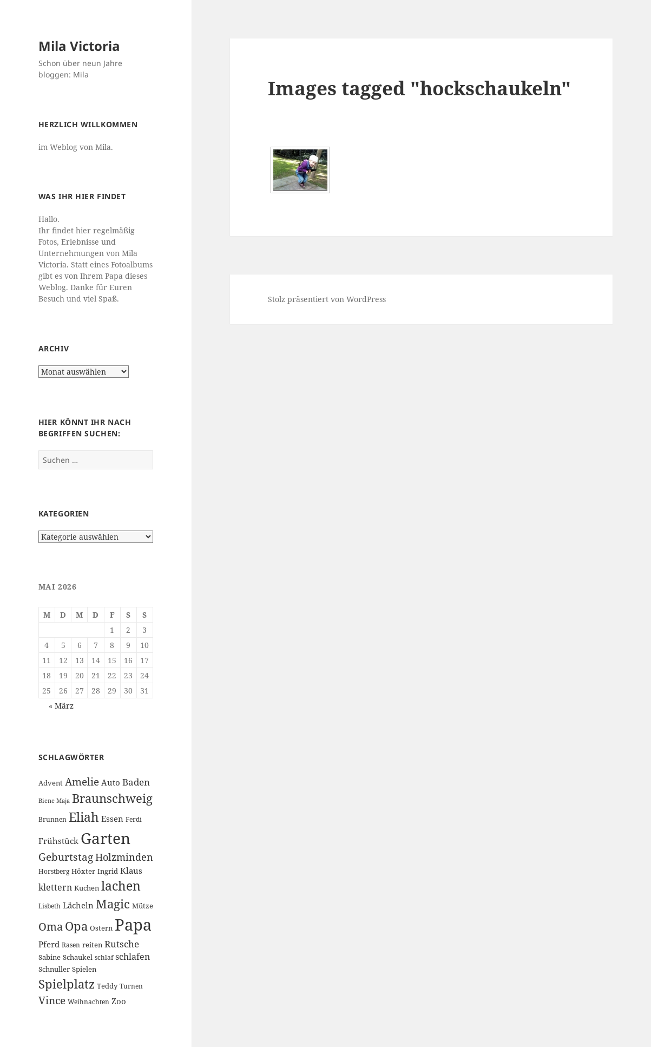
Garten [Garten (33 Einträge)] (105, 838)
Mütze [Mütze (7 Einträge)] (142, 906)
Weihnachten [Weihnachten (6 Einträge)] (88, 1001)
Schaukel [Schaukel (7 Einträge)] (78, 957)
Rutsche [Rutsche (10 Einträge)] (121, 944)
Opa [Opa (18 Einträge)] (76, 926)
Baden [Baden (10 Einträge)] (136, 782)
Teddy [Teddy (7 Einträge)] (107, 986)
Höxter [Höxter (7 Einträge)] (83, 871)
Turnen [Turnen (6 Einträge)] (131, 986)
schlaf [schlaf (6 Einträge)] (104, 957)
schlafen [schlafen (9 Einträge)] (132, 957)
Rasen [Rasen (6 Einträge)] (71, 945)
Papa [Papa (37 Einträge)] (133, 924)
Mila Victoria (79, 46)
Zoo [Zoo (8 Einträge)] (118, 1001)
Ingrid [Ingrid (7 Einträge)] (107, 871)
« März (61, 706)
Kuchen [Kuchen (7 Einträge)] (86, 888)
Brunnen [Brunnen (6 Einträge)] (52, 819)
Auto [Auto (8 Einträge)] (110, 782)
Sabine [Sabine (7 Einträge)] (49, 957)
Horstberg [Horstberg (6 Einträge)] (53, 871)
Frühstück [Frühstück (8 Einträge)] (58, 840)
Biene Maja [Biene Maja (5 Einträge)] (54, 800)
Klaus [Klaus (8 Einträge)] (131, 870)
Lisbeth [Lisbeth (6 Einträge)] (49, 906)
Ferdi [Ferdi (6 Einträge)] (134, 819)
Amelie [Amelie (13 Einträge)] (82, 781)
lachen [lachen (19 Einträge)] (121, 886)
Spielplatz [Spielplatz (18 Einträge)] (66, 984)
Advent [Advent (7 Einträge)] (50, 783)
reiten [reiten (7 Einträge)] (92, 945)
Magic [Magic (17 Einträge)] (113, 904)
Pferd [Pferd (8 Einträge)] (49, 944)
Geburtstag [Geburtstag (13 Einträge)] (65, 856)
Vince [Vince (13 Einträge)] (51, 1000)
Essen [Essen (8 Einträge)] (112, 818)
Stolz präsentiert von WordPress (327, 299)
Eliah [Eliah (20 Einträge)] (84, 817)
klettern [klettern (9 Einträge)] (55, 887)
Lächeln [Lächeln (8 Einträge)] (78, 905)
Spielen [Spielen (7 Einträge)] (84, 969)
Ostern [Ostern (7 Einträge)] (101, 928)
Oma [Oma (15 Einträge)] (50, 926)
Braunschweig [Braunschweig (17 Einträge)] (112, 798)
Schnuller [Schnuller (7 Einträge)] (54, 969)
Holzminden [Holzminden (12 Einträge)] (124, 856)
